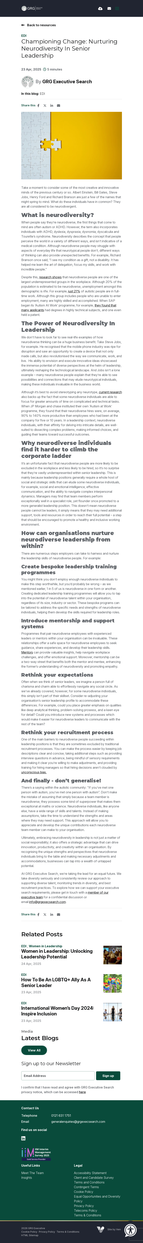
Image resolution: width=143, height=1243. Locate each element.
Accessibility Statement (90, 1173)
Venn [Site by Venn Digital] (119, 1229)
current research (110, 392)
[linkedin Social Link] (23, 1138)
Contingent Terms (86, 1187)
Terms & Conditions (87, 1215)
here (82, 1092)
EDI (23, 36)
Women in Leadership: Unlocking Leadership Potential (57, 954)
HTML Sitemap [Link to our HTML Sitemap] (29, 1235)
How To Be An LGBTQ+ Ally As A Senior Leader (56, 982)
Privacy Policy (84, 1206)
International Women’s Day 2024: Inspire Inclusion (57, 1011)
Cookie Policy (83, 1192)
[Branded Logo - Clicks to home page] (32, 8)
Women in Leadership (45, 946)
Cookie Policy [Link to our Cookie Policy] (29, 1231)
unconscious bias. (34, 772)
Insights (26, 1178)
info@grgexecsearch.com (47, 902)
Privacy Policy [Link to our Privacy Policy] (47, 1231)
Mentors (27, 652)
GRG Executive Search (67, 81)
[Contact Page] (109, 8)
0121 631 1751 (61, 1115)
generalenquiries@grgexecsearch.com (78, 1122)
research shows (50, 277)
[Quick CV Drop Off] (100, 8)
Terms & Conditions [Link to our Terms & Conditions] (68, 1231)
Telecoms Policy (85, 1210)
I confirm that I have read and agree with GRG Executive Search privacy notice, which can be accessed (67, 1089)
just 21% (74, 291)
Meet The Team (32, 1173)
